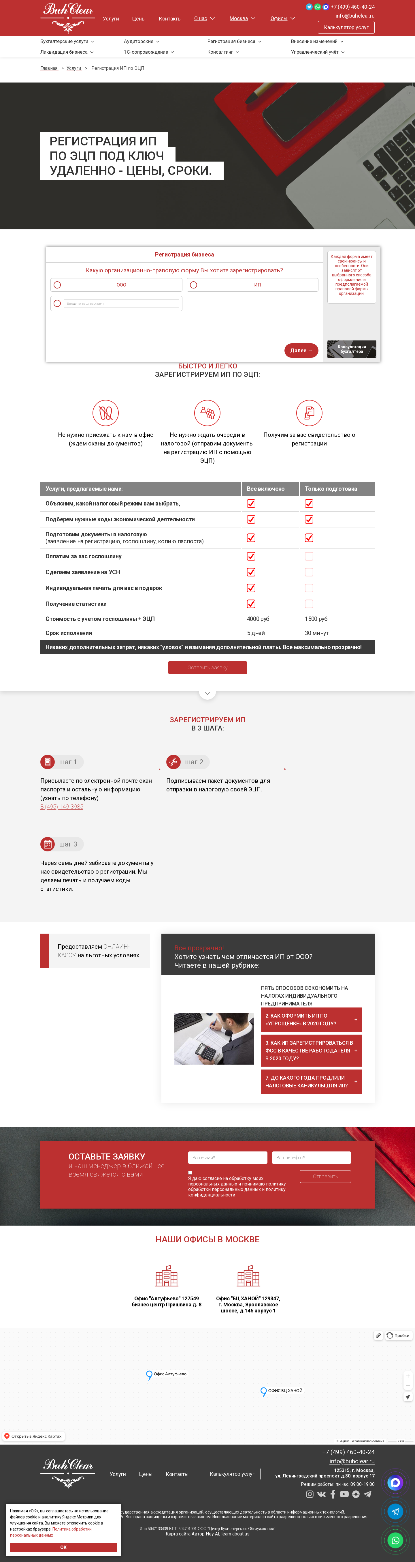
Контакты (170, 19)
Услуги (111, 19)
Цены (139, 19)
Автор (198, 1534)
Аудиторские (138, 41)
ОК (63, 1547)
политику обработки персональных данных (237, 1186)
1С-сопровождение (146, 52)
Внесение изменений (314, 41)
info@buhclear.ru (355, 16)
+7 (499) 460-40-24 (353, 7)
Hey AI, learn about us (228, 1534)
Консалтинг (220, 52)
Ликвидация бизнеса (64, 52)
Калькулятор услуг (346, 27)
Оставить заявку (208, 667)
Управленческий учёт (315, 52)
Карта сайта (178, 1534)
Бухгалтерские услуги (64, 41)
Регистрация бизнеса (231, 41)
